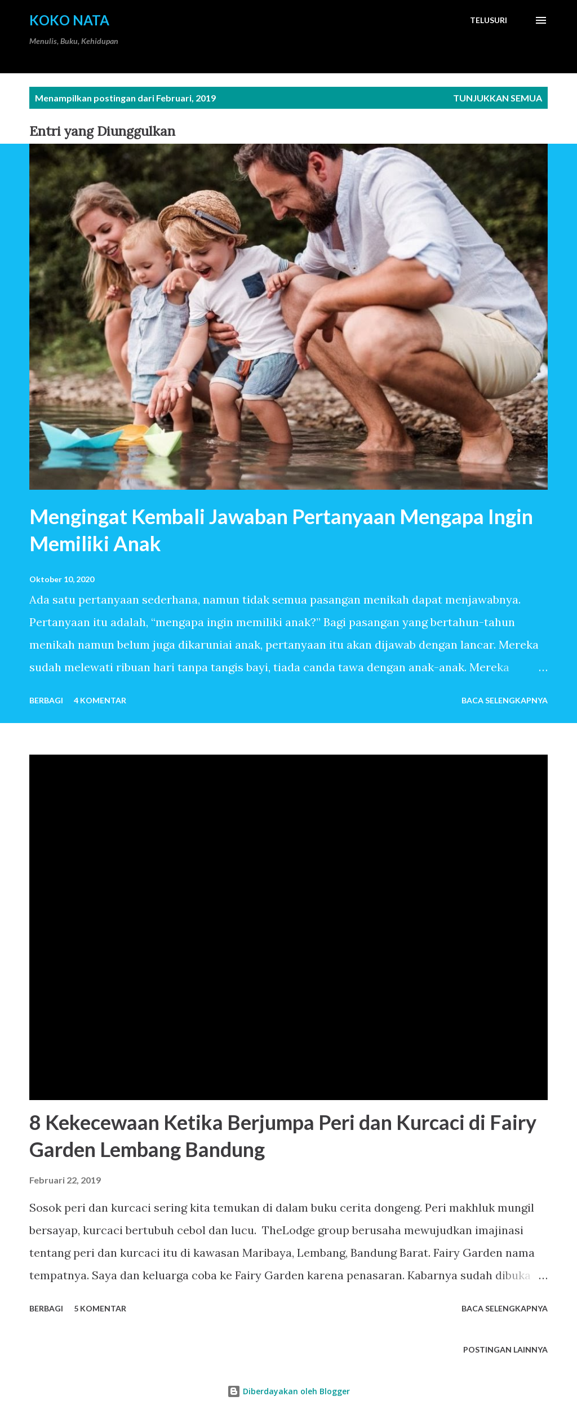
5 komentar (100, 1308)
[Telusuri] (488, 20)
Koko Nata (69, 20)
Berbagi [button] (46, 700)
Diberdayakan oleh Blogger (288, 1391)
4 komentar (100, 700)
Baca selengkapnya (504, 700)
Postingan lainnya (505, 1349)
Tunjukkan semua (497, 97)
